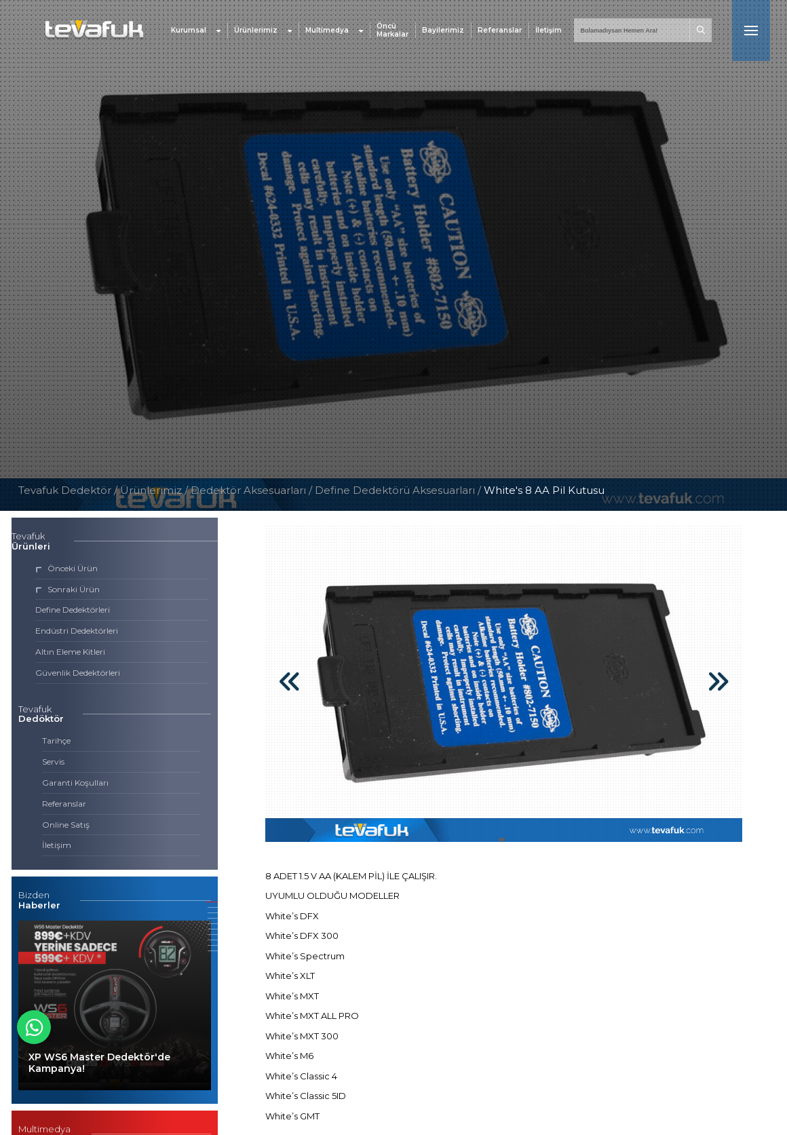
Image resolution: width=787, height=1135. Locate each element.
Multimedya (334, 30)
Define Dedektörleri (72, 609)
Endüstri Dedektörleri (76, 631)
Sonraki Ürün (67, 589)
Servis (53, 761)
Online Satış (66, 825)
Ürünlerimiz (263, 30)
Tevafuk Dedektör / (67, 490)
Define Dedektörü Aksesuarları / (399, 490)
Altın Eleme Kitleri (70, 652)
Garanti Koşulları (75, 782)
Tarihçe (56, 740)
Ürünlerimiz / (155, 490)
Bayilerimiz (443, 30)
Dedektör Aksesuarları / (253, 490)
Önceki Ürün (66, 568)
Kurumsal (195, 30)
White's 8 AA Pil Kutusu (544, 490)
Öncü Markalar (392, 30)
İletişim (548, 30)
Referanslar (500, 30)
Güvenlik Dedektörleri (77, 673)
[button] (213, 907)
